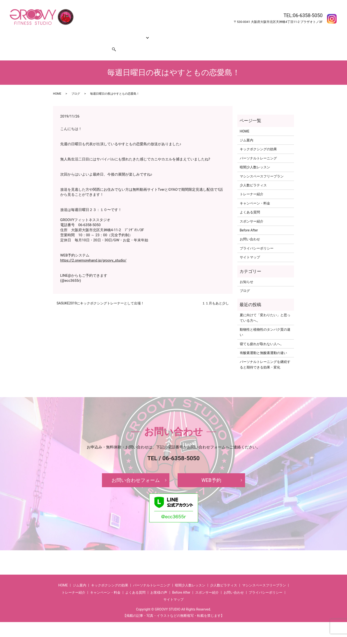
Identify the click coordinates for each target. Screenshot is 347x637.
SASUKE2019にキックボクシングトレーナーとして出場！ (100, 294)
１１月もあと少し (215, 294)
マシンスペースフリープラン (262, 167)
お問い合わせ (65, 42)
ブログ (75, 84)
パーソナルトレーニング (258, 149)
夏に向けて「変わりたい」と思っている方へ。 (265, 308)
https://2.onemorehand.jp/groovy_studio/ (93, 251)
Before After (240, 35)
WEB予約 (211, 471)
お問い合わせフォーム (136, 471)
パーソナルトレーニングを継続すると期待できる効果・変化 (265, 355)
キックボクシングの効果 (104, 35)
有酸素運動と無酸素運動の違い (263, 344)
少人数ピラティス (253, 176)
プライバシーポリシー (257, 239)
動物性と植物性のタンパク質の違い (265, 323)
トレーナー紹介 (156, 35)
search (111, 42)
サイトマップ (250, 248)
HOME (60, 35)
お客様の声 (262, 35)
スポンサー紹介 (91, 42)
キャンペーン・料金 (188, 35)
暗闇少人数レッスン (255, 158)
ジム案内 (75, 35)
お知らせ (246, 273)
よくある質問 (217, 35)
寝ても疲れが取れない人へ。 (262, 335)
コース (132, 35)
